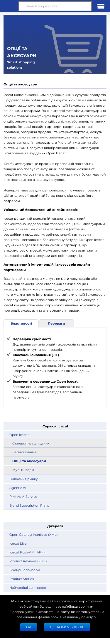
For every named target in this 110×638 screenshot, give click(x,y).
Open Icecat (19, 434)
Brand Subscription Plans (29, 505)
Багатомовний (24, 452)
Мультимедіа (23, 469)
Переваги (56, 323)
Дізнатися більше (67, 627)
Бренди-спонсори (24, 569)
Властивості (21, 323)
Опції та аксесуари (29, 460)
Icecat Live (18, 543)
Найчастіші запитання (27, 587)
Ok (28, 627)
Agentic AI (17, 487)
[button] (9, 6)
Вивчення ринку (23, 478)
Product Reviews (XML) (28, 561)
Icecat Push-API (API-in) (28, 552)
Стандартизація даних (31, 443)
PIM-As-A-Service (23, 496)
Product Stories (21, 578)
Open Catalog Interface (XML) (33, 534)
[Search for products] (55, 6)
